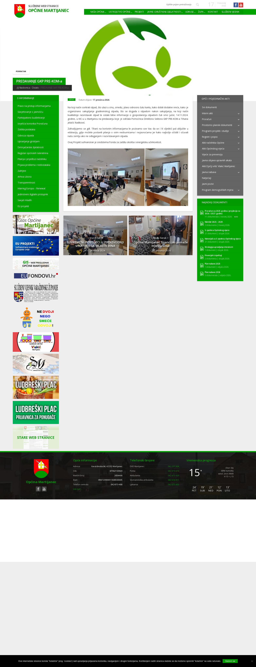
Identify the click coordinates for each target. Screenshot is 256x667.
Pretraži (197, 4)
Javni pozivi (208, 182)
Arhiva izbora (24, 176)
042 (173, 466)
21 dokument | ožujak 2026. (217, 230)
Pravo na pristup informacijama (34, 105)
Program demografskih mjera (217, 188)
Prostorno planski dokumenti (217, 123)
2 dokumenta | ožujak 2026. (217, 255)
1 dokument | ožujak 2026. (217, 247)
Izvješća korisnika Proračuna (32, 123)
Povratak (21, 71)
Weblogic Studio (82, 503)
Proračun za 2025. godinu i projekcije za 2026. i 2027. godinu (222, 209)
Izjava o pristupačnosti (227, 503)
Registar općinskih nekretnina (33, 153)
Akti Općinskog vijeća (213, 147)
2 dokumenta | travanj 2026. (217, 222)
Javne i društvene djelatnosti (164, 11)
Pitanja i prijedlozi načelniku (32, 159)
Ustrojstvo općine (119, 11)
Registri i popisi (210, 135)
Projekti (139, 11)
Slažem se (230, 661)
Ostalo (35, 87)
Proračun (207, 117)
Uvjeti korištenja (187, 503)
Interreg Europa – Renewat (31, 188)
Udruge (189, 11)
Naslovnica (23, 87)
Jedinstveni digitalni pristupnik (33, 194)
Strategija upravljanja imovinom (219, 244)
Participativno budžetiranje (31, 117)
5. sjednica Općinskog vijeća (217, 227)
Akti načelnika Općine (213, 141)
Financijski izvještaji (213, 253)
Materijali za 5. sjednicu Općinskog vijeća (223, 236)
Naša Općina (97, 11)
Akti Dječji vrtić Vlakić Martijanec (218, 164)
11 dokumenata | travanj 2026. (218, 214)
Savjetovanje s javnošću (30, 111)
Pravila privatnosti (206, 503)
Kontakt (213, 11)
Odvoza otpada (26, 135)
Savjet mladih (25, 200)
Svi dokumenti (209, 105)
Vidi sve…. (77, 489)
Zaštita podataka (26, 129)
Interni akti (207, 111)
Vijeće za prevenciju (212, 153)
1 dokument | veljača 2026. (217, 264)
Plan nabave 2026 (212, 269)
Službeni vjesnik (230, 11)
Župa (200, 11)
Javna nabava (209, 170)
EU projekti (23, 206)
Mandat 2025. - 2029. (214, 219)
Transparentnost (26, 182)
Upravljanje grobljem (29, 141)
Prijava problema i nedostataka (34, 164)
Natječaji (206, 176)
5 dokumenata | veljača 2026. (218, 272)
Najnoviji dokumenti (213, 200)
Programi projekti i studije (215, 129)
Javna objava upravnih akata (217, 159)
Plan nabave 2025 (212, 261)
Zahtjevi (22, 170)
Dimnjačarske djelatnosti (31, 147)
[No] (252, 661)
